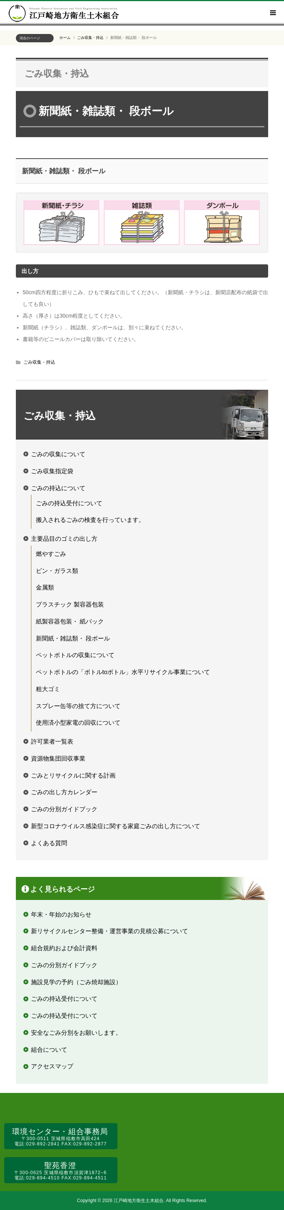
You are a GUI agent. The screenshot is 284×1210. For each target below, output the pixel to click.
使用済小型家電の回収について (78, 722)
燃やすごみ (51, 554)
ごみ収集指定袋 (52, 471)
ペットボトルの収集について (75, 655)
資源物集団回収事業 (58, 758)
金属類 (45, 587)
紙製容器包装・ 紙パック (70, 621)
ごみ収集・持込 (57, 73)
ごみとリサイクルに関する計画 (73, 775)
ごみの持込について (58, 488)
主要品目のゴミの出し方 (64, 539)
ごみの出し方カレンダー (64, 792)
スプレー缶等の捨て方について (78, 706)
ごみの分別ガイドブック (64, 809)
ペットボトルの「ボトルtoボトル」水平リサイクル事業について (123, 672)
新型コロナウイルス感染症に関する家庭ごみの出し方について (115, 826)
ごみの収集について (58, 454)
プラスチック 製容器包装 (70, 604)
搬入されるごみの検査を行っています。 (90, 520)
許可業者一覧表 (52, 741)
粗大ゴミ (48, 689)
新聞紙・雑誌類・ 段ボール (73, 638)
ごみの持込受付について (69, 503)
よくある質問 (49, 843)
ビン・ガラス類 (57, 571)
